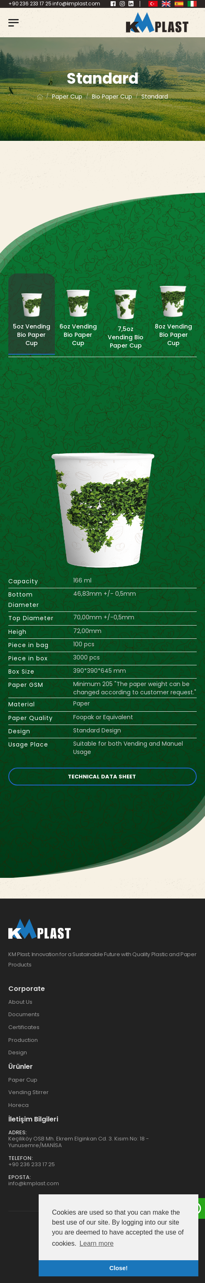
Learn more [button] (96, 1243)
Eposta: (19, 1177)
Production (23, 1040)
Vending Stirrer (28, 1092)
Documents (24, 1014)
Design (17, 1052)
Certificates (24, 1027)
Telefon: (20, 1158)
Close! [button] (118, 1268)
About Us (20, 1002)
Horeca (18, 1105)
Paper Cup (22, 1080)
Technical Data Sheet (102, 776)
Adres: (17, 1132)
